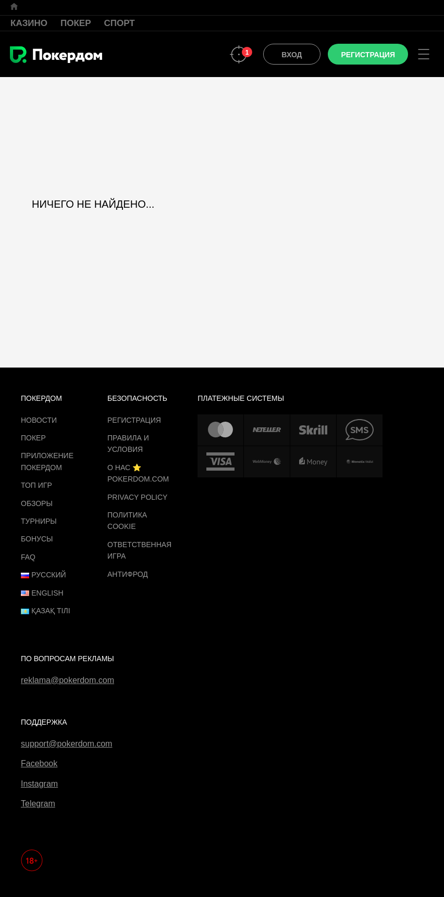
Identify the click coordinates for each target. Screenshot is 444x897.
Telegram (38, 803)
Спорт (119, 23)
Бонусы (37, 539)
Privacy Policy (137, 497)
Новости (39, 420)
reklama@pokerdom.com (67, 680)
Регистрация (134, 420)
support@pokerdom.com (66, 743)
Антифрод (127, 574)
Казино (28, 23)
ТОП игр (36, 485)
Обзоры (37, 503)
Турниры (39, 521)
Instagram (39, 783)
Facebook (39, 763)
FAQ (28, 557)
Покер (75, 23)
